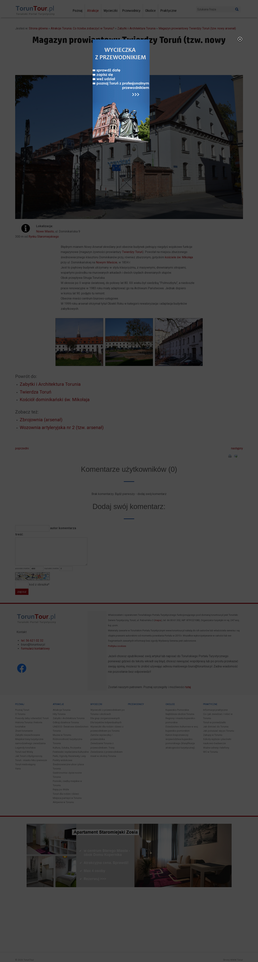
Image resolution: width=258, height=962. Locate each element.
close (246, 427)
